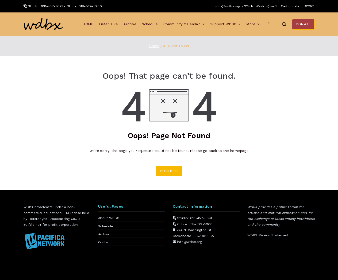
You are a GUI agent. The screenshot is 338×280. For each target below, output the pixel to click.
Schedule (150, 24)
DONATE (303, 24)
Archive (129, 24)
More (253, 24)
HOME (87, 24)
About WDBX (108, 218)
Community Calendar (184, 24)
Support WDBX (225, 24)
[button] (202, 24)
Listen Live (108, 24)
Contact (104, 242)
